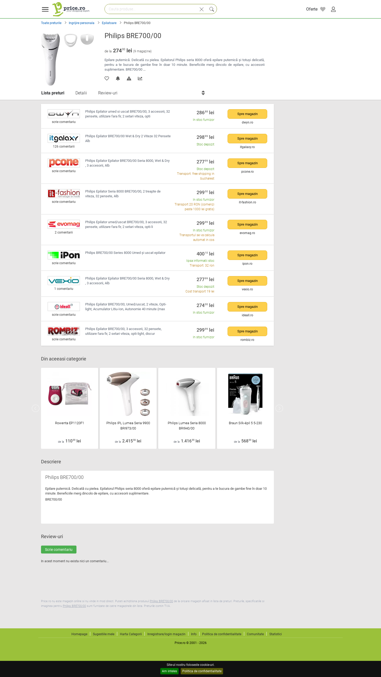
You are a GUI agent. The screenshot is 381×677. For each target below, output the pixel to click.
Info (194, 634)
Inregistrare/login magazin (166, 634)
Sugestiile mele (103, 634)
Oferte (312, 9)
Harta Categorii (131, 634)
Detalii (81, 92)
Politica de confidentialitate (201, 671)
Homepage (79, 634)
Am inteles (169, 671)
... (144, 69)
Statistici (275, 634)
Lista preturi (52, 92)
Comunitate (255, 634)
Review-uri (107, 92)
